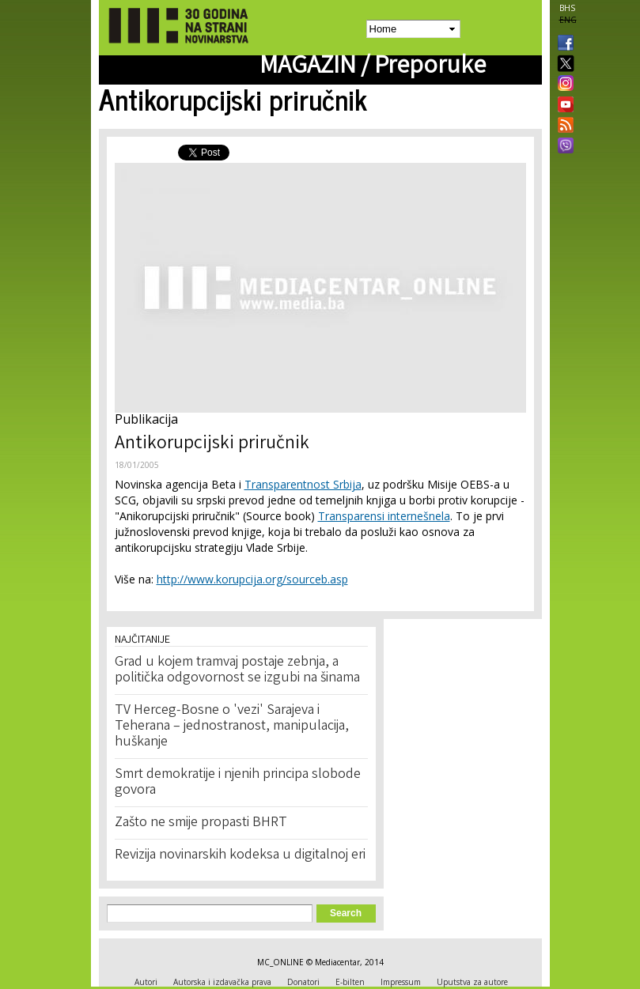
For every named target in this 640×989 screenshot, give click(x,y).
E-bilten (350, 981)
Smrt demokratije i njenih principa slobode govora (238, 782)
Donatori (303, 981)
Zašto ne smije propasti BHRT (201, 823)
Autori (145, 981)
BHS (567, 7)
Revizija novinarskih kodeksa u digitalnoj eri (240, 855)
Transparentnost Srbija (303, 484)
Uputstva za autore (472, 981)
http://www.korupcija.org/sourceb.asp (252, 579)
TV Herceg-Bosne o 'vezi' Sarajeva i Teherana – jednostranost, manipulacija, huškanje (232, 726)
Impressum (401, 981)
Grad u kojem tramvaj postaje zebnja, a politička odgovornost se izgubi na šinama (237, 670)
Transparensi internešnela (384, 515)
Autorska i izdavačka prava (222, 981)
